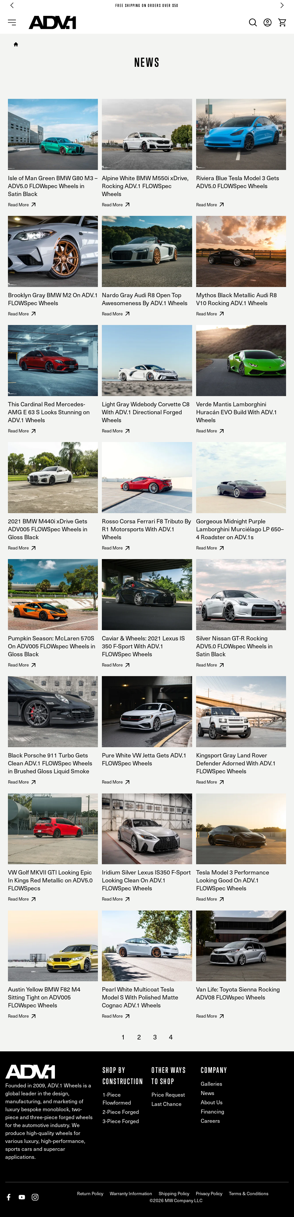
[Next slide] (282, 5)
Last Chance (166, 1103)
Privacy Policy (209, 1193)
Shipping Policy (174, 1193)
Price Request (168, 1094)
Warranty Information (131, 1193)
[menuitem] (253, 22)
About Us (212, 1102)
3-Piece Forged (121, 1120)
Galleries (211, 1083)
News (207, 1092)
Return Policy (90, 1193)
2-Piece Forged (121, 1111)
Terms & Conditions (249, 1193)
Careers (210, 1120)
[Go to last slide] (12, 5)
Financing (212, 1111)
